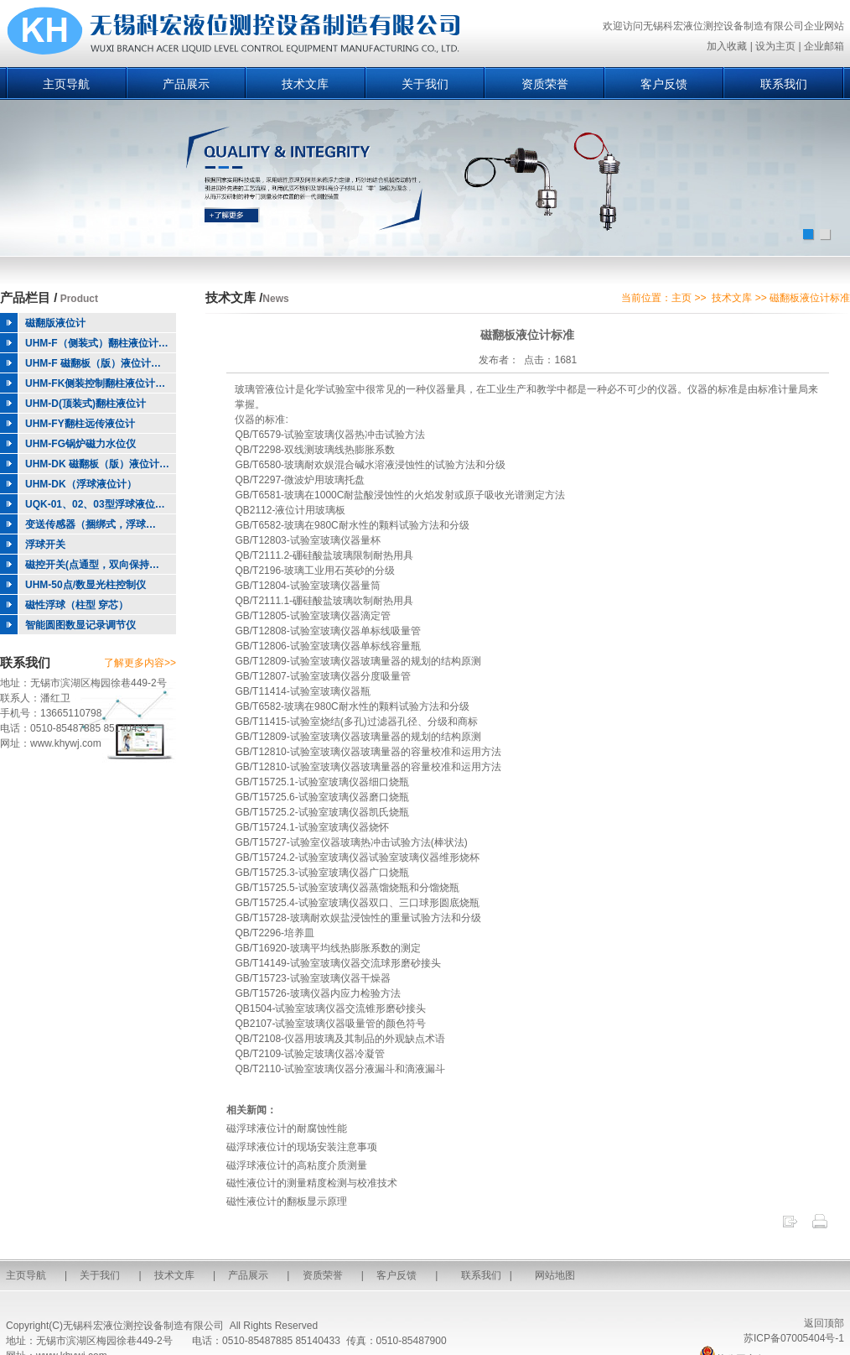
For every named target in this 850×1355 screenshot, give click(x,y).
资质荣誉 (544, 84)
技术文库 (305, 84)
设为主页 (775, 46)
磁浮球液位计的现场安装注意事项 (301, 1147)
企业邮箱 (824, 46)
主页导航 (66, 84)
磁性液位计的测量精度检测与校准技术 (311, 1183)
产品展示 (186, 84)
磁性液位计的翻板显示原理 (286, 1201)
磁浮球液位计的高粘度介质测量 (296, 1165)
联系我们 (783, 84)
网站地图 (555, 1275)
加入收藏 (727, 46)
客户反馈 (663, 84)
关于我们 (425, 84)
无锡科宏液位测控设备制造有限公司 (143, 1326)
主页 (681, 298)
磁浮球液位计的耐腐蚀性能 (286, 1128)
